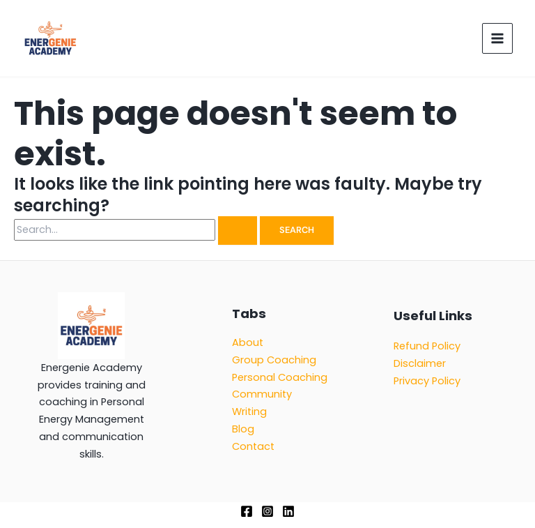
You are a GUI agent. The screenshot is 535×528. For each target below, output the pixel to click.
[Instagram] (267, 511)
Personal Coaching (279, 377)
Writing (249, 411)
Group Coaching (274, 360)
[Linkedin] (288, 511)
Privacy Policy (427, 381)
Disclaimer (420, 363)
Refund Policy (427, 346)
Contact (253, 446)
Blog (243, 429)
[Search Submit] (237, 230)
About (247, 342)
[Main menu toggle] (497, 38)
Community (262, 394)
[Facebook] (246, 511)
